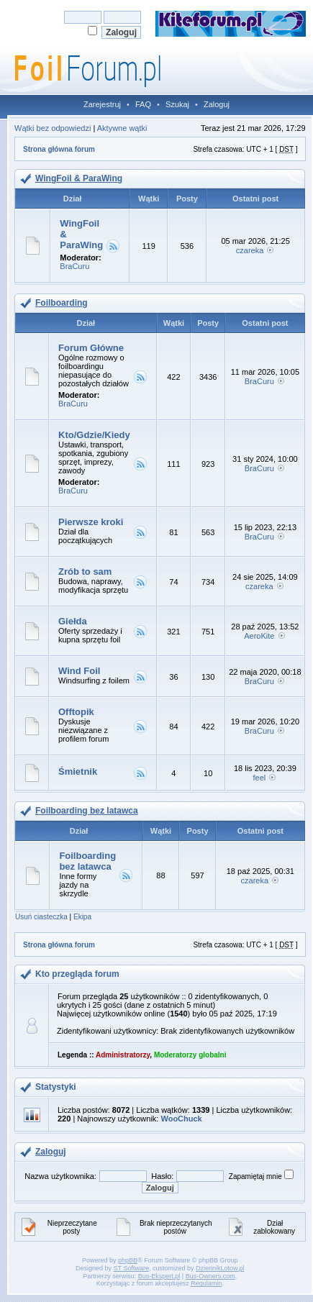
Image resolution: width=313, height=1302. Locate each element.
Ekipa (82, 917)
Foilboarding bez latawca (86, 811)
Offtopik (76, 711)
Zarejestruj (102, 104)
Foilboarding (61, 303)
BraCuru (74, 266)
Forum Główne (91, 347)
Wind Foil (79, 670)
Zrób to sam (85, 571)
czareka (250, 250)
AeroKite (259, 636)
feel (259, 777)
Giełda (72, 621)
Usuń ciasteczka (41, 917)
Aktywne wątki (122, 128)
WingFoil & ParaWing (78, 178)
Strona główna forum (59, 149)
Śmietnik (77, 771)
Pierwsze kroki (90, 521)
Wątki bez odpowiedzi (52, 128)
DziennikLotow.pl (220, 1268)
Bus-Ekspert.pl (159, 1276)
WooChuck (180, 1118)
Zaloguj (217, 104)
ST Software (131, 1268)
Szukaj (177, 104)
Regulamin (206, 1283)
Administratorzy (123, 1055)
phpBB (127, 1260)
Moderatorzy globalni (190, 1055)
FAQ (143, 104)
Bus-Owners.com (210, 1276)
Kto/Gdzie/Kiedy (94, 434)
